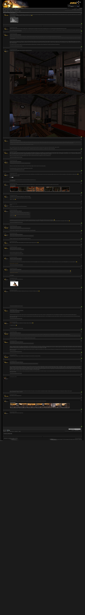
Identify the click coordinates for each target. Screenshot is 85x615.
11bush (5, 210)
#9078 (81, 268)
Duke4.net (4, 8)
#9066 (81, 151)
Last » (19, 431)
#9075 (81, 241)
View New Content (79, 9)
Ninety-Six (6, 247)
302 (12, 431)
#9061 (81, 13)
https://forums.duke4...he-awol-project (14, 263)
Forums (16, 8)
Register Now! (72, 6)
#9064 (81, 49)
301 (10, 431)
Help (78, 6)
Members (19, 8)
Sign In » (70, 5)
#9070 (81, 195)
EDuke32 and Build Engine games (9, 9)
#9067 (81, 160)
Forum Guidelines (74, 9)
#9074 (81, 233)
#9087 (81, 376)
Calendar (22, 8)
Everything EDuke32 (16, 9)
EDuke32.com (8, 8)
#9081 (81, 309)
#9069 (81, 183)
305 (16, 431)
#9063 (81, 33)
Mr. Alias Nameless (5, 377)
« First (7, 431)
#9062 (81, 27)
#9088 (81, 394)
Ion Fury (77, 439)
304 (15, 431)
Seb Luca (6, 322)
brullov (5, 173)
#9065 (81, 139)
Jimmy (5, 332)
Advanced (79, 8)
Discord (12, 8)
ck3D (5, 341)
